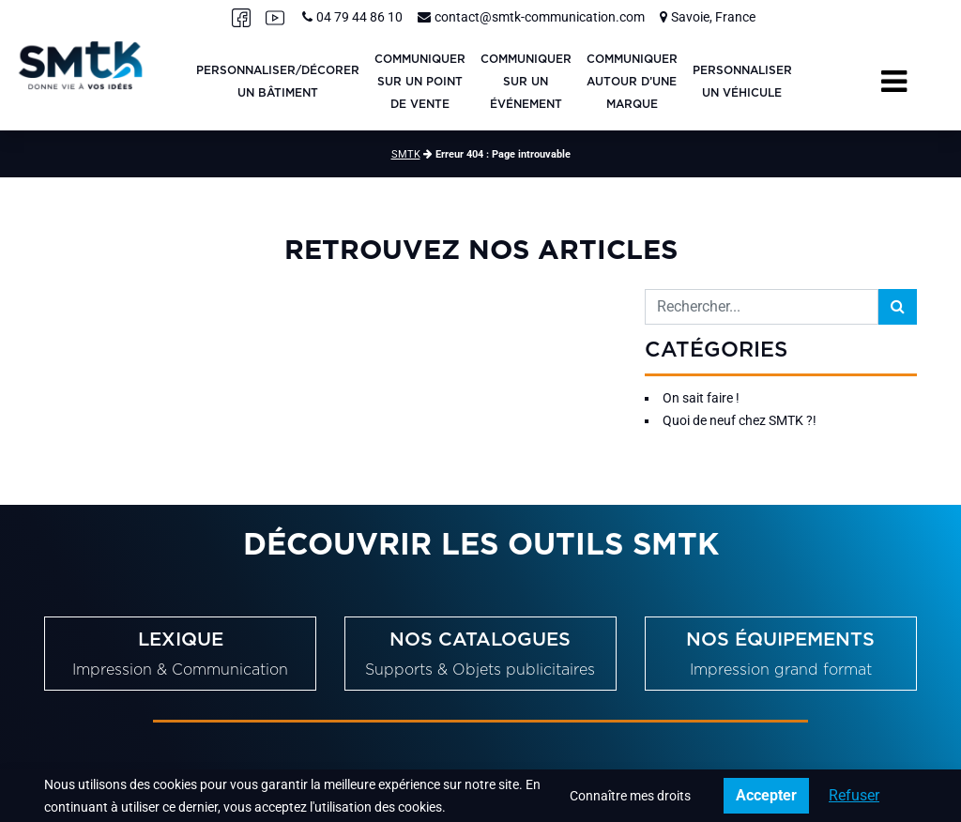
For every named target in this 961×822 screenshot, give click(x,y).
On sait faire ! (701, 397)
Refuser (854, 795)
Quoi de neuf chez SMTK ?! (739, 420)
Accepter (766, 795)
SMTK (405, 154)
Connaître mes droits (630, 795)
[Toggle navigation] (894, 81)
